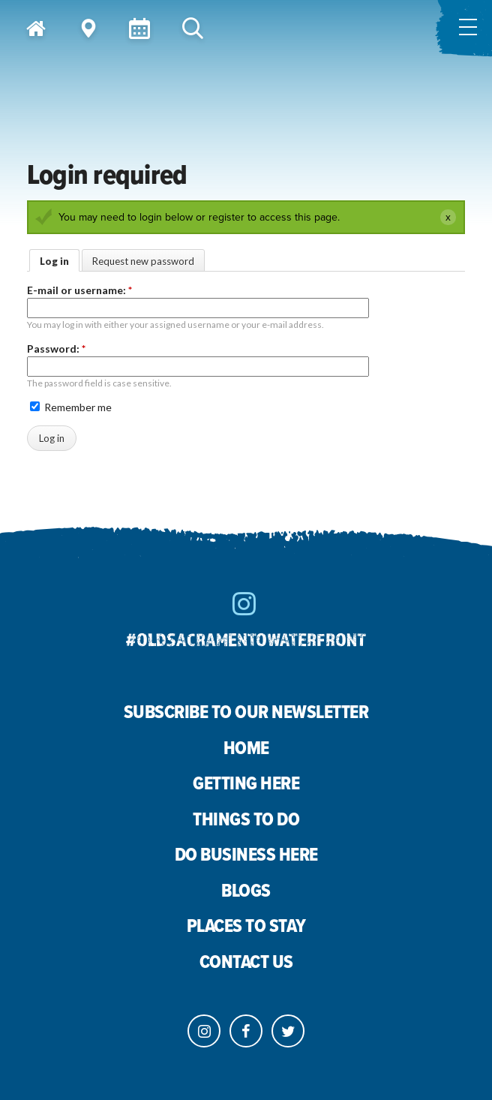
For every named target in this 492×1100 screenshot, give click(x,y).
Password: (56, 348)
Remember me (71, 407)
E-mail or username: (79, 290)
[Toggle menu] (463, 28)
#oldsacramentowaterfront (246, 639)
